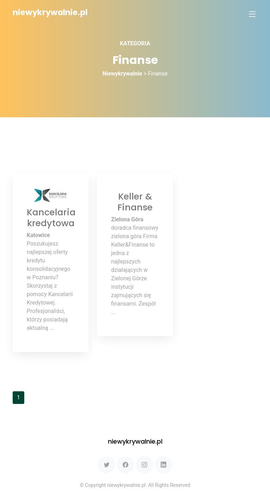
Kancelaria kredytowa (51, 217)
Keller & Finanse (135, 201)
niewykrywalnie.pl (50, 12)
